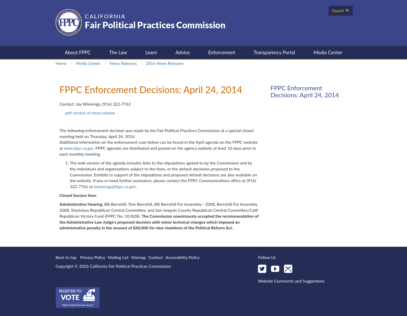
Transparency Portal (274, 52)
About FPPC (78, 52)
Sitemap (138, 257)
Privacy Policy (92, 257)
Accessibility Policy (183, 257)
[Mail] (288, 269)
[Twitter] (262, 269)
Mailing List (118, 257)
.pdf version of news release (90, 112)
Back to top (66, 257)
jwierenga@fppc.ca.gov (115, 186)
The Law (118, 52)
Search (340, 10)
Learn (151, 52)
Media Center (328, 52)
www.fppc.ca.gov (78, 148)
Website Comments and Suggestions (291, 280)
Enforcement (221, 52)
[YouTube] (275, 269)
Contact (155, 257)
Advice (182, 52)
